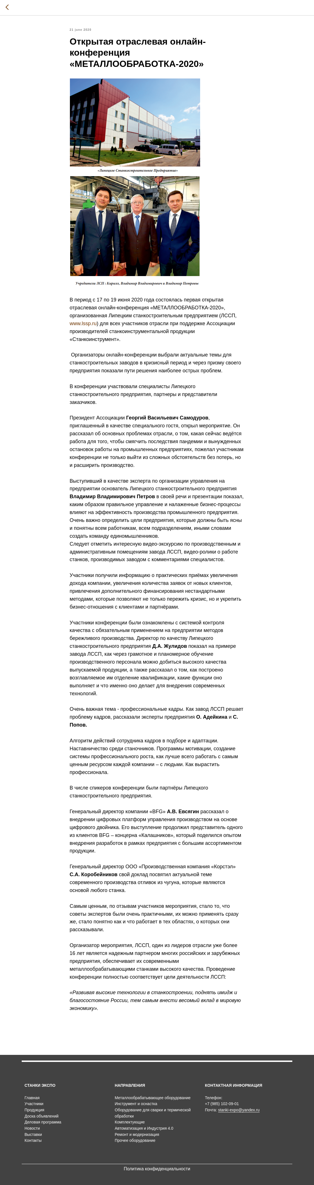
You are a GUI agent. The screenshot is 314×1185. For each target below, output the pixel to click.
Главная (32, 1098)
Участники (34, 1103)
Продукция (34, 1110)
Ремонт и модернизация (137, 1134)
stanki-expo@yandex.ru (239, 1110)
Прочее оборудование (135, 1140)
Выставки (33, 1134)
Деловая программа (43, 1122)
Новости (32, 1128)
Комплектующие (130, 1122)
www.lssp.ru (83, 323)
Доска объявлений (42, 1116)
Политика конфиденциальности (157, 1168)
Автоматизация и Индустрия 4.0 (144, 1128)
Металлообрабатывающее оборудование (153, 1098)
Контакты (33, 1140)
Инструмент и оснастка (136, 1103)
